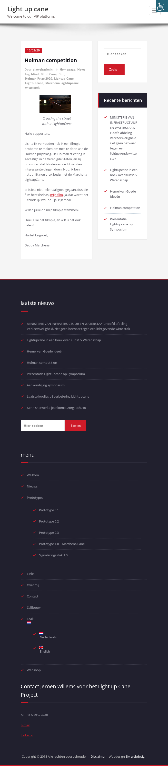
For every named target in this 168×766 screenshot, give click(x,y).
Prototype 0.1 (49, 510)
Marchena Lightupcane (62, 83)
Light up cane (28, 8)
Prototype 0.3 (49, 532)
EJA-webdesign (136, 756)
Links (30, 573)
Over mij (33, 585)
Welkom (33, 475)
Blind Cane (49, 74)
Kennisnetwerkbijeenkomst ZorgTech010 (56, 407)
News (81, 69)
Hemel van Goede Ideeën (45, 351)
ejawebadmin (43, 69)
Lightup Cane (64, 78)
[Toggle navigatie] (155, 10)
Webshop (34, 670)
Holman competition (51, 60)
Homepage (67, 69)
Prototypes (35, 497)
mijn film (56, 195)
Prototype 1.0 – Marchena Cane (62, 544)
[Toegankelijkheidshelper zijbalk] (162, 6)
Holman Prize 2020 (38, 78)
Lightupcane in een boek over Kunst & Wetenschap (124, 175)
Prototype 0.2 (49, 521)
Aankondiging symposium (46, 385)
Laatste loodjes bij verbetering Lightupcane (58, 396)
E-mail (25, 725)
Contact (32, 596)
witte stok (32, 87)
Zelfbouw (33, 607)
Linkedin (27, 735)
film (61, 74)
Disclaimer (98, 756)
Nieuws (32, 486)
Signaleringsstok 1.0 (53, 555)
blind (35, 74)
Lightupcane (34, 83)
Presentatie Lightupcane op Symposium (121, 224)
